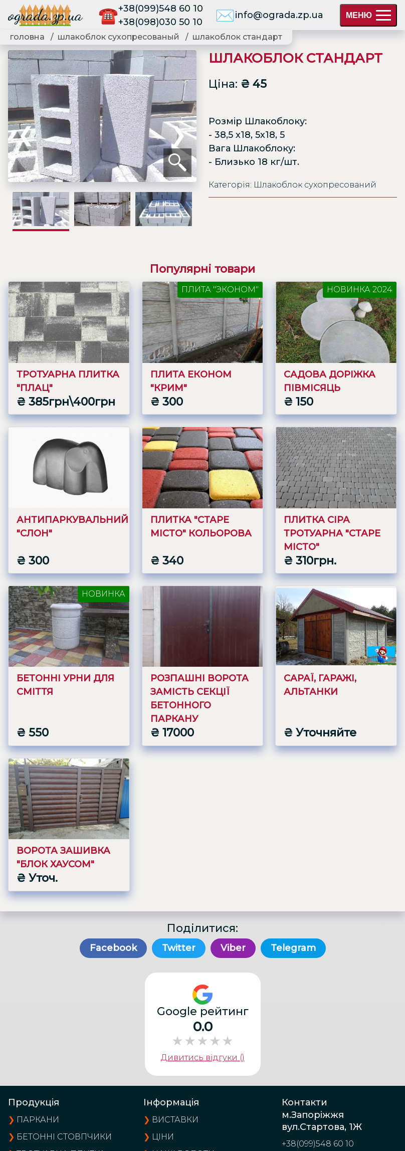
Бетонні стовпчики (64, 1136)
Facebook (113, 947)
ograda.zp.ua (45, 15)
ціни (163, 1136)
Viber (233, 947)
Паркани (38, 1119)
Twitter (178, 947)
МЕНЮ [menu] (368, 15)
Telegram (293, 947)
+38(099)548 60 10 (160, 8)
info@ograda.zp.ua (279, 15)
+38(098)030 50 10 (160, 22)
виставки (175, 1119)
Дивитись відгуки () (203, 1057)
